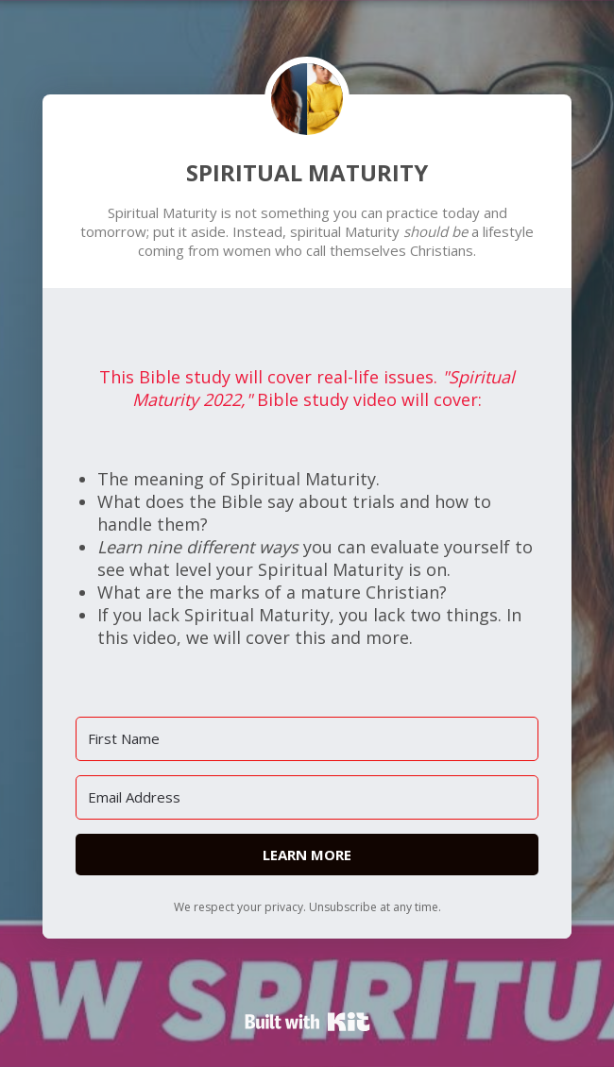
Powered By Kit (307, 1022)
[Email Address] (307, 797)
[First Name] (307, 739)
